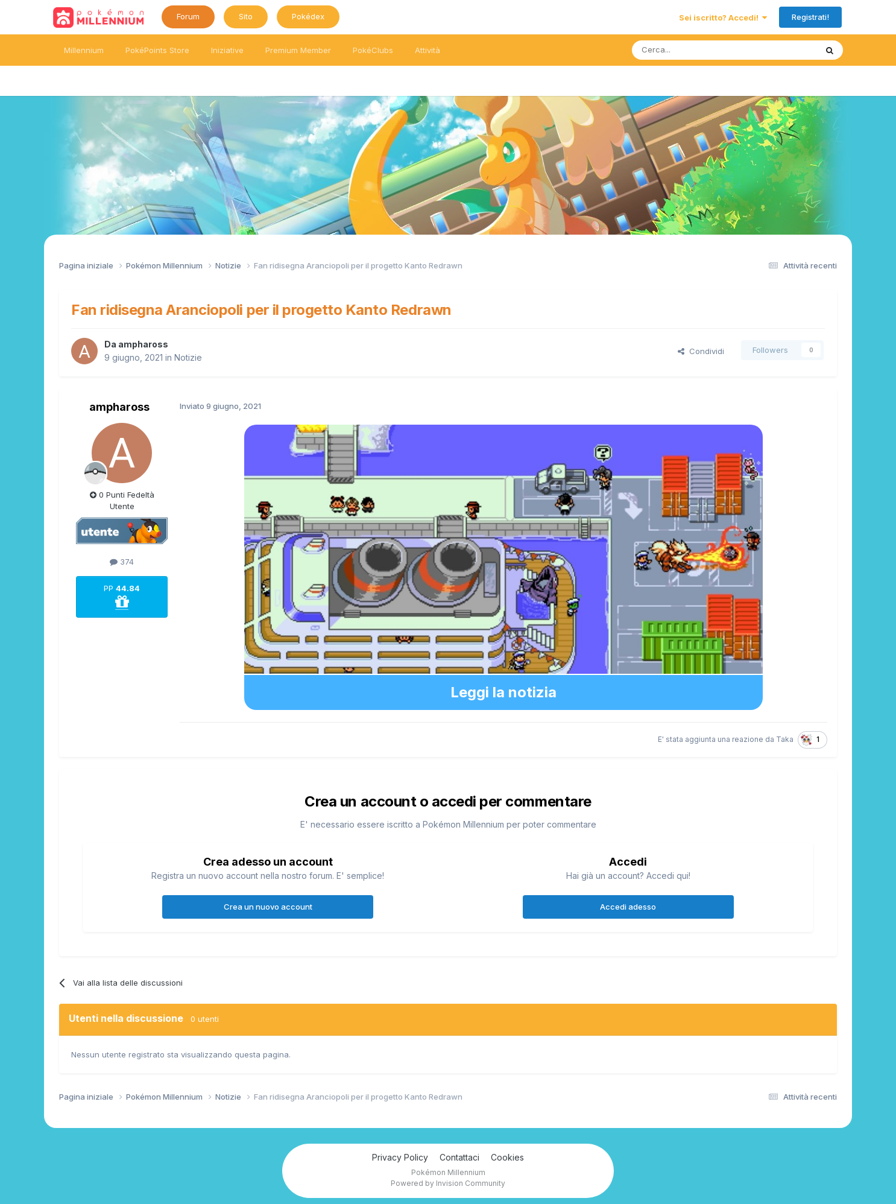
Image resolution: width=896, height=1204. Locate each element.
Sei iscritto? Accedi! (723, 17)
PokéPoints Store (157, 50)
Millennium (84, 50)
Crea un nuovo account (268, 906)
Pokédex (308, 16)
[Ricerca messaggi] (695, 50)
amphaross (143, 344)
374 (122, 561)
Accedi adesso (628, 906)
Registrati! (810, 17)
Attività (427, 50)
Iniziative (227, 50)
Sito (246, 16)
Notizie (188, 357)
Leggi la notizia (503, 692)
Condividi (701, 351)
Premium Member (298, 50)
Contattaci (459, 1157)
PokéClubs (373, 50)
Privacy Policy (400, 1157)
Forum (188, 16)
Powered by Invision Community (448, 1183)
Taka (784, 739)
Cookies (507, 1157)
